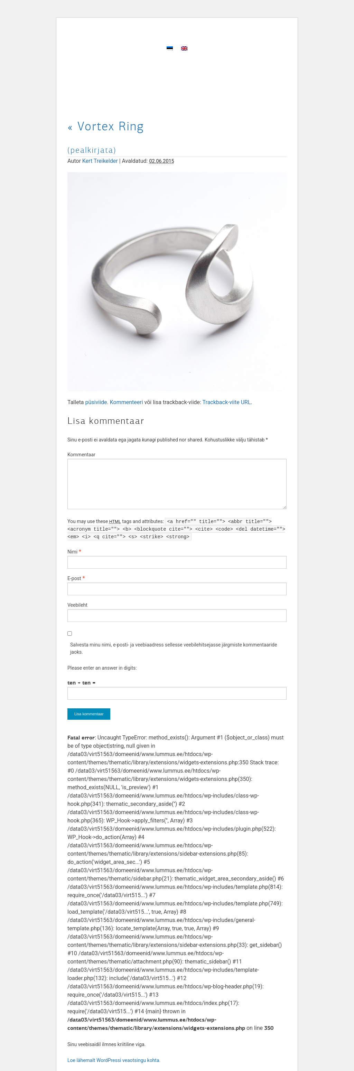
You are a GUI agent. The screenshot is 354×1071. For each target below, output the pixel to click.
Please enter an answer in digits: (102, 668)
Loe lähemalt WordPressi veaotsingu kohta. (113, 1060)
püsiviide (96, 402)
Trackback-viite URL (227, 402)
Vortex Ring (105, 126)
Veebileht (77, 605)
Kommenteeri (126, 402)
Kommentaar (81, 454)
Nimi (72, 552)
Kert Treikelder (100, 161)
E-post (74, 578)
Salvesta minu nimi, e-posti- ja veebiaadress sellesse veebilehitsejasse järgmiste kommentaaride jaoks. (173, 648)
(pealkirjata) (92, 150)
